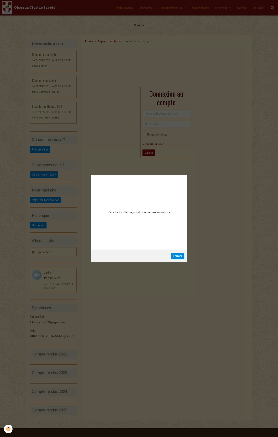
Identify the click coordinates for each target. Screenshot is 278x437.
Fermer (177, 256)
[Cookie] (8, 429)
